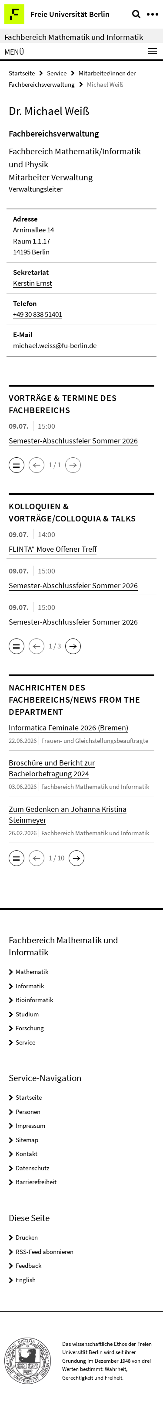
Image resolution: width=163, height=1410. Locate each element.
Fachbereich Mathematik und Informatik (73, 37)
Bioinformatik (34, 1000)
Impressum (30, 1125)
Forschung (30, 1028)
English (26, 1280)
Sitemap (27, 1140)
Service (57, 73)
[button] (16, 465)
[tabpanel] (81, 242)
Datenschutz (32, 1168)
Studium (27, 1014)
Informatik (30, 986)
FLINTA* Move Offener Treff (52, 549)
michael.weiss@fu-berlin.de (54, 345)
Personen (28, 1111)
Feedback (28, 1265)
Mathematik (32, 971)
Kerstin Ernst (32, 283)
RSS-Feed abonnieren (44, 1251)
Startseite (22, 73)
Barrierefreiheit (36, 1182)
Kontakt (26, 1153)
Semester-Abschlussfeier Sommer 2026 (73, 441)
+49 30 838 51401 (37, 314)
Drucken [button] (27, 1237)
